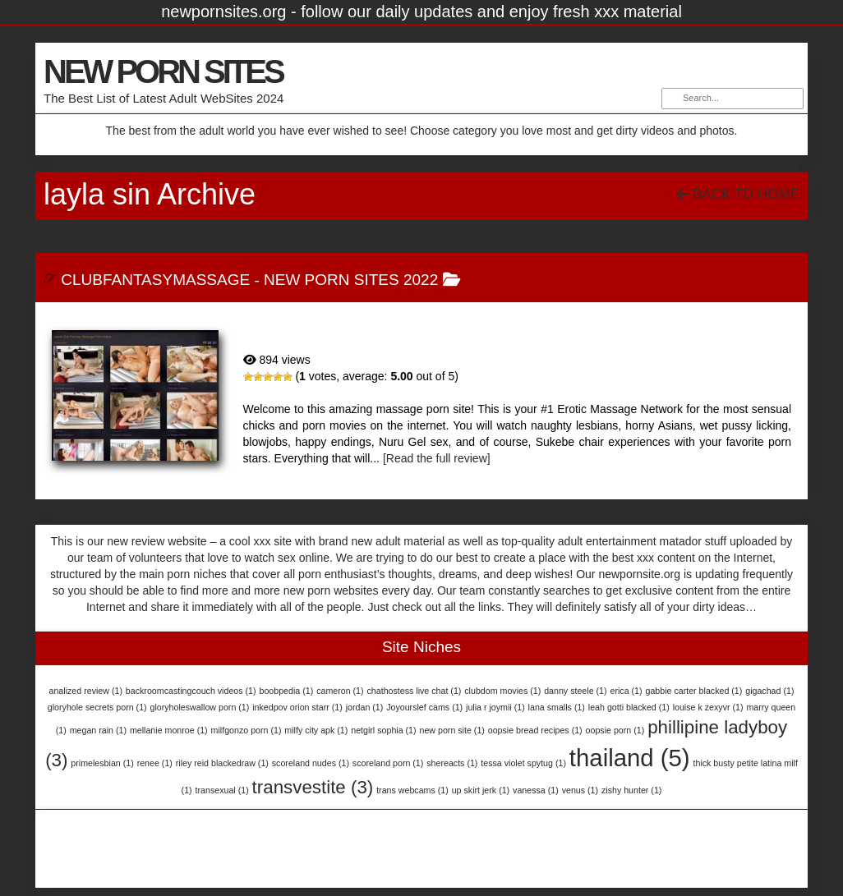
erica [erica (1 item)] (626, 691)
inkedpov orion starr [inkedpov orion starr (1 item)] (297, 707)
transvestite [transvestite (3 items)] (313, 787)
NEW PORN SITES (163, 71)
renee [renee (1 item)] (155, 763)
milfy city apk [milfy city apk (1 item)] (316, 730)
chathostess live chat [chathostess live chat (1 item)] (413, 691)
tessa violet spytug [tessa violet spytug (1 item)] (523, 763)
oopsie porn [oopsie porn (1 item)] (615, 730)
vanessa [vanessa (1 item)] (536, 790)
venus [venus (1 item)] (580, 790)
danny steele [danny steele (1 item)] (575, 691)
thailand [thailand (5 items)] (629, 757)
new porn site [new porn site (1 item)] (451, 730)
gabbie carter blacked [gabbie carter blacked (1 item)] (693, 691)
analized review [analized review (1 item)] (85, 691)
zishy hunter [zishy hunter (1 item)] (631, 790)
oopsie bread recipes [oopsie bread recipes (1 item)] (535, 730)
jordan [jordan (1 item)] (365, 707)
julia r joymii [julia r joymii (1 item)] (495, 707)
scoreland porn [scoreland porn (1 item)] (387, 763)
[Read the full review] (437, 458)
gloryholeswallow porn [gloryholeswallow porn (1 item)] (200, 707)
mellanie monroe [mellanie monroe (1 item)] (169, 730)
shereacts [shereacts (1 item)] (451, 763)
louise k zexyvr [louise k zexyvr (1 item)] (708, 707)
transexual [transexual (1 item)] (222, 790)
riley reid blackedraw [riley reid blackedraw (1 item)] (222, 763)
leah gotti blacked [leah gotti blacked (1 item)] (629, 707)
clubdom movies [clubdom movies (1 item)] (502, 691)
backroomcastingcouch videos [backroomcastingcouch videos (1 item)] (191, 691)
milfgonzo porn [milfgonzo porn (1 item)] (246, 730)
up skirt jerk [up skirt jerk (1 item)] (480, 790)
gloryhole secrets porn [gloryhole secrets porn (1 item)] (97, 707)
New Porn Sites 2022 (351, 279)
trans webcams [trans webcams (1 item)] (412, 790)
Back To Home (738, 194)
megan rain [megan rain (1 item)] (98, 730)
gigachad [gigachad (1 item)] (769, 691)
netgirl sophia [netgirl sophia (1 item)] (383, 730)
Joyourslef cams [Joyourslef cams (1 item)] (424, 707)
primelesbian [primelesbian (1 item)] (102, 763)
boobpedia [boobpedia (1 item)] (286, 691)
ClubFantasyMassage (155, 279)
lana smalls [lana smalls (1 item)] (556, 707)
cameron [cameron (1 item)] (339, 691)
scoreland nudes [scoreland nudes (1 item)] (310, 763)
